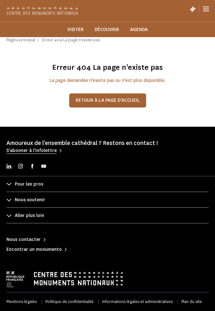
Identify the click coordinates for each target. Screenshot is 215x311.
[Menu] (206, 9)
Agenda (139, 30)
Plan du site (191, 301)
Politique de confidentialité (69, 301)
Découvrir (107, 30)
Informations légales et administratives (137, 301)
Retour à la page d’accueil (108, 100)
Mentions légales (21, 301)
